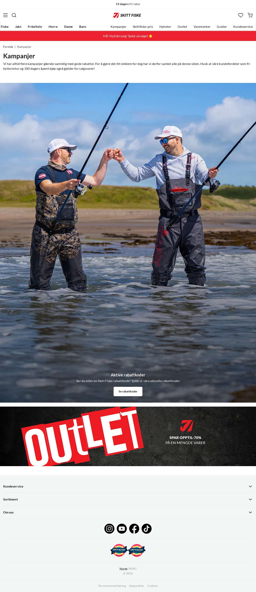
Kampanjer (118, 26)
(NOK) (128, 569)
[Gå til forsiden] (127, 15)
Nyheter (165, 26)
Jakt (18, 26)
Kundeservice (243, 26)
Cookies (152, 585)
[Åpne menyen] (5, 15)
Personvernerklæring (112, 585)
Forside (8, 46)
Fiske (5, 26)
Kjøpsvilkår (136, 585)
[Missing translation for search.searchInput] (14, 15)
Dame (68, 26)
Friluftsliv (35, 26)
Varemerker (202, 26)
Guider (222, 26)
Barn (82, 26)
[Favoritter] (240, 15)
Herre (53, 26)
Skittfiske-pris (143, 26)
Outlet (182, 26)
